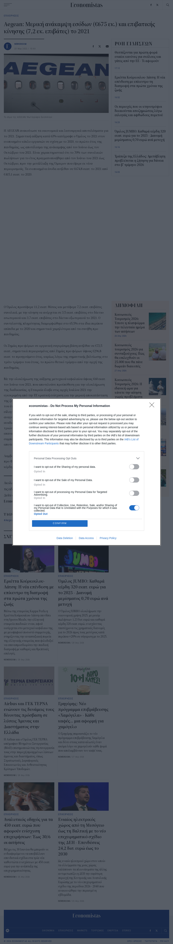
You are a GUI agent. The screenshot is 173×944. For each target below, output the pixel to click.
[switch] (134, 466)
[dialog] (87, 472)
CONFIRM (60, 523)
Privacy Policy (108, 538)
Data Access (86, 538)
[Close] (153, 406)
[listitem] (86, 458)
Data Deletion (65, 538)
